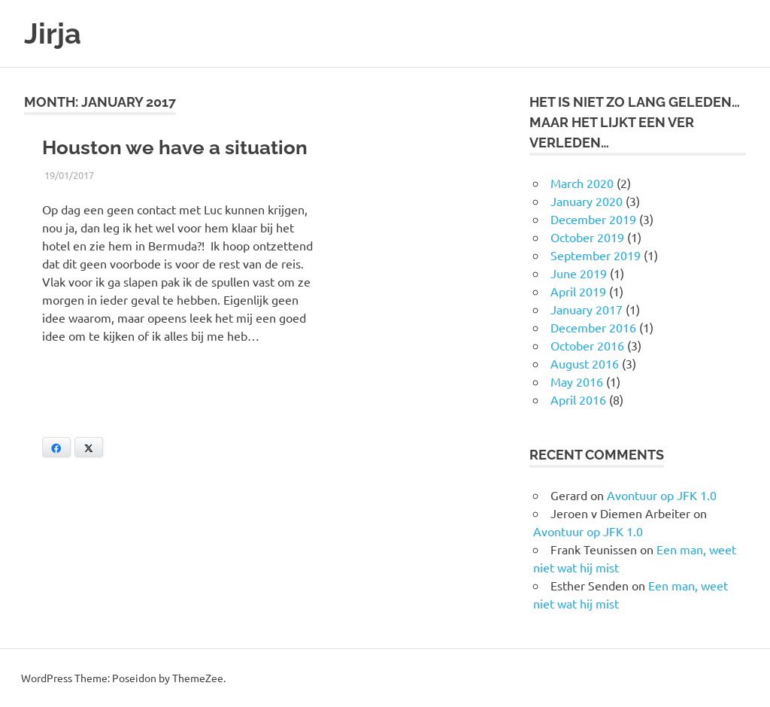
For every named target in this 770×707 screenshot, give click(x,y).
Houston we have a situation (175, 147)
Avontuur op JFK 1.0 (662, 494)
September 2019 (595, 254)
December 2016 (593, 327)
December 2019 (593, 218)
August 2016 (584, 363)
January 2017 (586, 309)
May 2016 (576, 381)
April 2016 (578, 399)
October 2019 (587, 236)
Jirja (52, 33)
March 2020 (582, 182)
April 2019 (578, 291)
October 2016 (587, 345)
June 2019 (578, 273)
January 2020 (586, 200)
